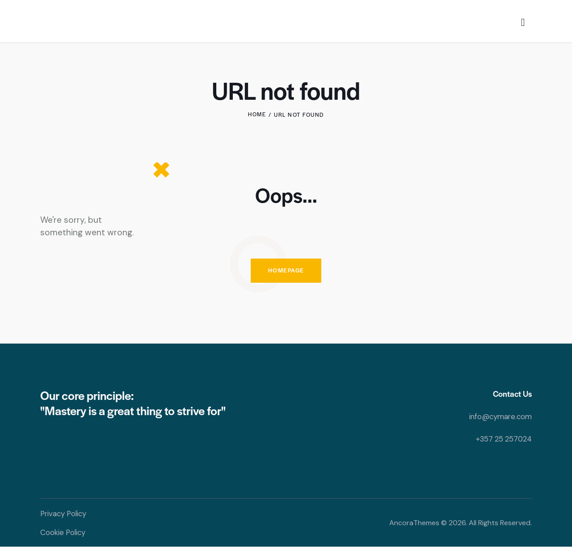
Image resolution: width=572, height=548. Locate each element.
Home (257, 114)
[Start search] (523, 22)
